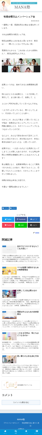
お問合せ (21, 429)
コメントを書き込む (21, 402)
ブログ (13, 208)
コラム (5, 208)
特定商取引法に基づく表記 (30, 424)
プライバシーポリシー (11, 423)
